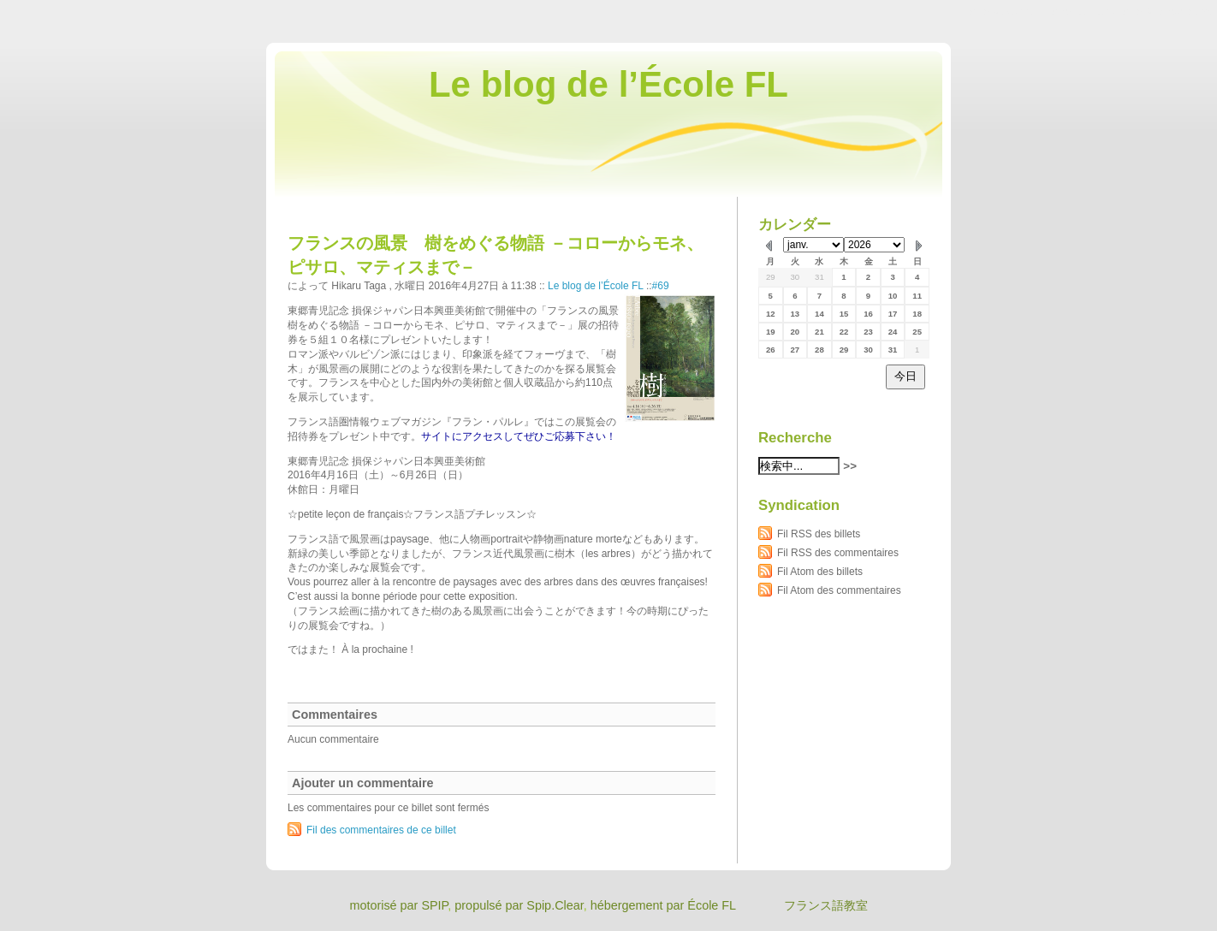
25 (917, 331)
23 (868, 331)
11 (917, 295)
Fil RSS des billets (818, 534)
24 (893, 331)
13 (795, 313)
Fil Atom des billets (820, 572)
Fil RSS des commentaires (838, 553)
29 (770, 277)
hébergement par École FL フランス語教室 (729, 905)
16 (868, 313)
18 (917, 313)
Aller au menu (1082, 12)
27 (795, 349)
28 (819, 349)
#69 (660, 286)
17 (893, 313)
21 (819, 331)
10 (893, 295)
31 (819, 277)
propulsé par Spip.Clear (518, 905)
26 (770, 349)
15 (844, 313)
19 (770, 331)
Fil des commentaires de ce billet (381, 830)
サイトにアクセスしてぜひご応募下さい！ (518, 436)
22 (844, 331)
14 (819, 313)
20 (795, 331)
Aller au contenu (1007, 12)
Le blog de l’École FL (608, 84)
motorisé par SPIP (398, 905)
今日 (905, 376)
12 (770, 313)
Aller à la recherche (1167, 12)
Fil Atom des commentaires (839, 590)
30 (795, 277)
